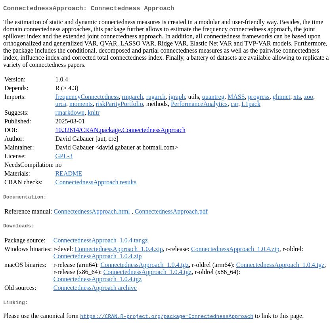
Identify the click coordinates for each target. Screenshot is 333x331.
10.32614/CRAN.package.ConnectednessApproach (120, 131)
